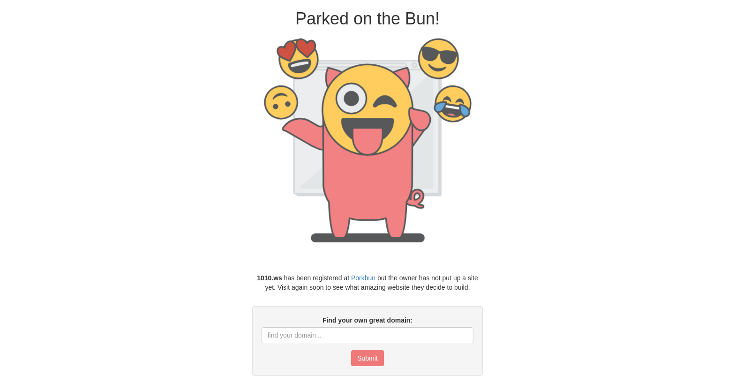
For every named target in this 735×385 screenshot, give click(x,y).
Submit (367, 358)
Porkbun (363, 278)
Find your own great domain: (367, 320)
